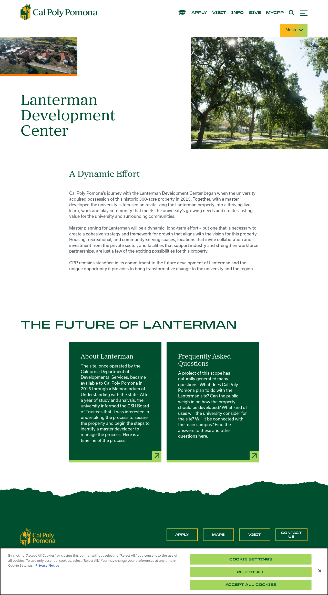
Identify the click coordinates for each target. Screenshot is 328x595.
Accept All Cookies (250, 585)
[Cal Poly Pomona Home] (58, 12)
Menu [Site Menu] (293, 30)
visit (219, 13)
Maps (218, 534)
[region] (164, 571)
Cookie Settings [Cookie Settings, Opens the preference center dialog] (250, 559)
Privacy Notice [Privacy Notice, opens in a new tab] (47, 565)
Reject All (251, 572)
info (237, 13)
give (255, 13)
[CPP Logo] (37, 536)
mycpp (275, 13)
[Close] (319, 571)
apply (199, 13)
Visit (254, 534)
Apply (182, 534)
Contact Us (291, 534)
